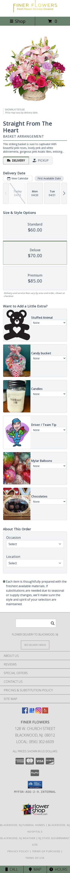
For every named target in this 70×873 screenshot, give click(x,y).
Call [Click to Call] (11, 869)
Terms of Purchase (46, 851)
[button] (35, 784)
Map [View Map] (35, 869)
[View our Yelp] (45, 712)
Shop (17, 21)
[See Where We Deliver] (35, 645)
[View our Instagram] (38, 712)
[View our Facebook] (25, 712)
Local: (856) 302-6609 (35, 741)
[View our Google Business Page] (32, 712)
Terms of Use (35, 858)
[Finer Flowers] (35, 11)
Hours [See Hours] (58, 869)
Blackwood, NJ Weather (17, 838)
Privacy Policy (18, 851)
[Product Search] (36, 623)
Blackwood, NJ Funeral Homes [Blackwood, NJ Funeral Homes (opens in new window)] (22, 825)
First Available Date (49, 178)
